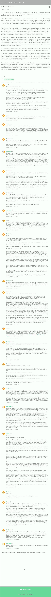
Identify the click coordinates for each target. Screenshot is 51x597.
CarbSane (8, 151)
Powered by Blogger (25, 589)
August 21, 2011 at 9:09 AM (12, 488)
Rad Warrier (8, 341)
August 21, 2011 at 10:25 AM (12, 539)
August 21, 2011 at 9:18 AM (12, 498)
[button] (49, 7)
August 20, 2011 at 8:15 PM (12, 230)
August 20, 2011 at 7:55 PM (12, 189)
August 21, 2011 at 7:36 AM (12, 429)
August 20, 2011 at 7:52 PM (12, 167)
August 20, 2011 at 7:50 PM (12, 147)
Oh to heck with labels (9, 79)
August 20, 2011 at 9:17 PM (12, 324)
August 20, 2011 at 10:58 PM (12, 384)
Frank (7, 124)
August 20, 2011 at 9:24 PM (12, 338)
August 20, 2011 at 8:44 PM (12, 288)
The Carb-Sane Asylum (14, 2)
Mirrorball (8, 138)
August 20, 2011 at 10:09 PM (12, 360)
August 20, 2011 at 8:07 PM (12, 206)
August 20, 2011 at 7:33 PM (12, 135)
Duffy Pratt (8, 388)
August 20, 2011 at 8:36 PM (12, 276)
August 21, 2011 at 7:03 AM (12, 402)
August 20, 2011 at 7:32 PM (12, 120)
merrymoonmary (28, 591)
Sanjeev (8, 170)
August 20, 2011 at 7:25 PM (12, 111)
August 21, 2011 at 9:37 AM (12, 526)
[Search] (49, 3)
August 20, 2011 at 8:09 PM (12, 216)
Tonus (7, 292)
